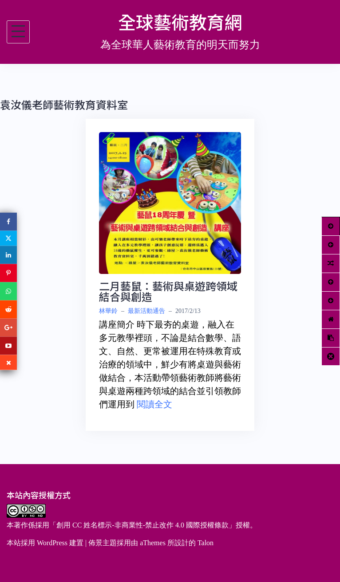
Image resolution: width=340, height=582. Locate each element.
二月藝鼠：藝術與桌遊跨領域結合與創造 (168, 291)
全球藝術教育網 (180, 22)
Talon (205, 543)
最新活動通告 (146, 311)
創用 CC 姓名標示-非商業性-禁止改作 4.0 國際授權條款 (142, 525)
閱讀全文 (154, 404)
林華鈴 (108, 311)
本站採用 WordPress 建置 (45, 543)
